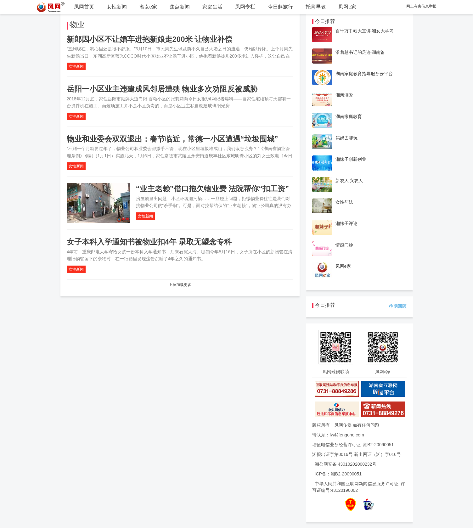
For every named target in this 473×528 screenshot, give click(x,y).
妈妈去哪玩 (346, 137)
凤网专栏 (245, 6)
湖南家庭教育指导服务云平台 (364, 73)
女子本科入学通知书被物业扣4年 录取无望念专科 (149, 242)
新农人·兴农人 (349, 180)
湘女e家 (148, 6)
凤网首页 (84, 6)
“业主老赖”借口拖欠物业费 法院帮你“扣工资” (212, 188)
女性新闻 (117, 6)
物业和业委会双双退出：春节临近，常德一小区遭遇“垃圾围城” (172, 139)
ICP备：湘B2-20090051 (338, 473)
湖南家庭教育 (348, 116)
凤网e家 (347, 6)
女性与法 (344, 202)
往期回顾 (398, 306)
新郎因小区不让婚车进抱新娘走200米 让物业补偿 (150, 39)
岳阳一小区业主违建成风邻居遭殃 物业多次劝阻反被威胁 (162, 89)
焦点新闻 (180, 6)
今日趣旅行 (280, 6)
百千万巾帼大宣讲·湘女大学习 (364, 30)
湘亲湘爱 (344, 95)
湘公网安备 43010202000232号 (346, 464)
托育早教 (316, 6)
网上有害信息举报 (421, 6)
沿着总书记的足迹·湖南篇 (360, 52)
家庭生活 (212, 6)
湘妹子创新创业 (350, 159)
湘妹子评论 (346, 223)
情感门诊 (344, 244)
